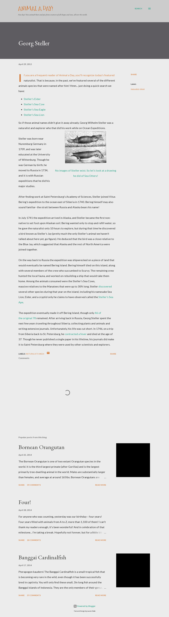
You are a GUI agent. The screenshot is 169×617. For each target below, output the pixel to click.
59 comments (34, 485)
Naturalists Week (138, 89)
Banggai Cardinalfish (42, 557)
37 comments (34, 595)
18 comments (34, 540)
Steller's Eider (32, 98)
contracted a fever (76, 334)
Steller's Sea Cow (34, 104)
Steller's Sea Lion (34, 114)
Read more (100, 485)
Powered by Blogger (84, 606)
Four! (24, 502)
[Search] (138, 8)
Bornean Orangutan (41, 447)
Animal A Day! (35, 8)
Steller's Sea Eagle (35, 109)
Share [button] (134, 74)
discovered (105, 286)
